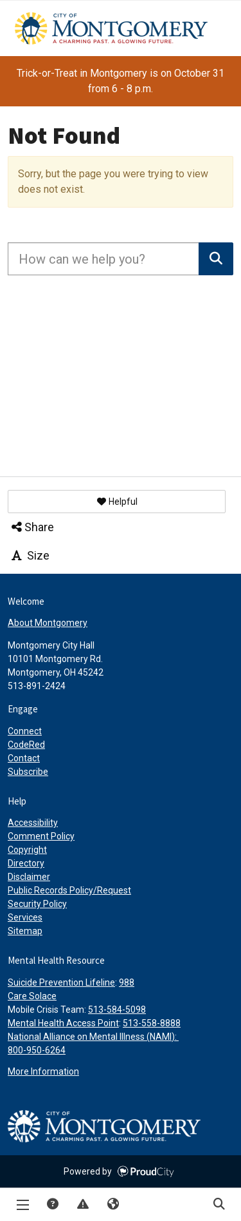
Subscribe (28, 772)
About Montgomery (47, 623)
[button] (117, 501)
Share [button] (32, 527)
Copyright (27, 850)
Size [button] (29, 555)
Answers (52, 1205)
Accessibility (33, 822)
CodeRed (26, 744)
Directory (26, 863)
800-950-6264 (37, 1050)
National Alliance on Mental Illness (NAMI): (93, 1036)
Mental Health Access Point (63, 1023)
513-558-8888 (152, 1023)
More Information (43, 1071)
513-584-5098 (117, 1009)
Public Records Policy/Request (69, 890)
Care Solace (32, 996)
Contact (24, 758)
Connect (25, 731)
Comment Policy (41, 836)
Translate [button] (112, 1205)
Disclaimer (29, 877)
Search (218, 1205)
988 (126, 982)
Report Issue (82, 1205)
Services (25, 917)
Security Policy (37, 904)
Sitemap (25, 931)
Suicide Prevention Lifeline (61, 982)
